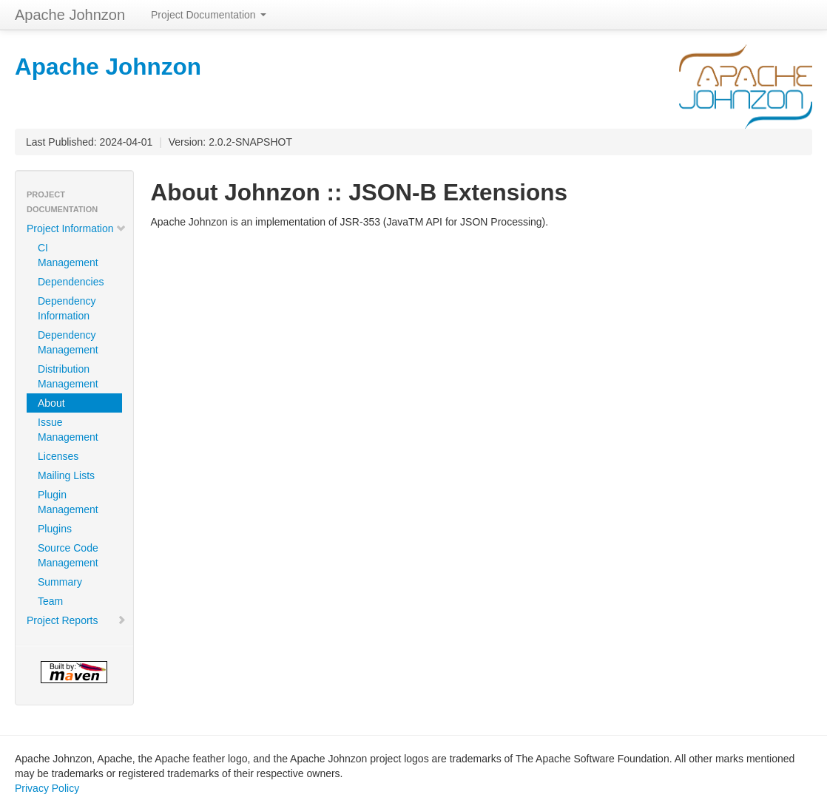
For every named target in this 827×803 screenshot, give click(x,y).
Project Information (76, 228)
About (51, 403)
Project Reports (76, 620)
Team (50, 601)
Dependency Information (67, 308)
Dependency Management (68, 342)
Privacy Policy (47, 788)
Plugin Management (68, 502)
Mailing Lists (66, 475)
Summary (60, 582)
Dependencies (71, 282)
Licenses (58, 456)
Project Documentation (208, 15)
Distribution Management (68, 376)
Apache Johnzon (70, 15)
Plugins (55, 529)
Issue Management (68, 429)
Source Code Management (68, 555)
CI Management (68, 255)
